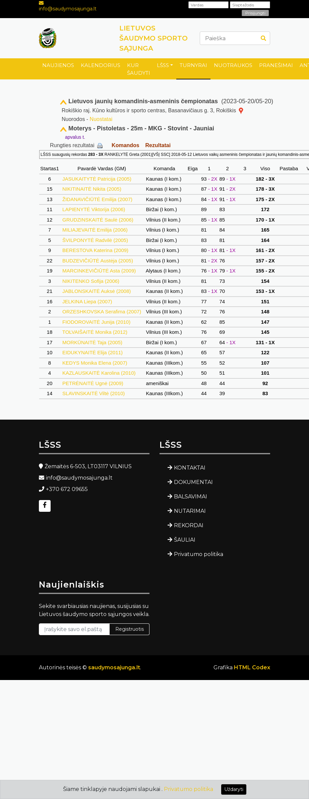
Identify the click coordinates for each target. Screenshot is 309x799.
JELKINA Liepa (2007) (87, 301)
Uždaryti (233, 789)
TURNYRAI (193, 65)
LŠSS (163, 65)
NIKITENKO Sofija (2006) (91, 281)
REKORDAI (188, 525)
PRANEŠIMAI (276, 65)
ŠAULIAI (184, 540)
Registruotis (129, 629)
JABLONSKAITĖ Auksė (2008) (96, 291)
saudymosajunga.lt (114, 667)
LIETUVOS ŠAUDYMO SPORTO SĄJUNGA (153, 38)
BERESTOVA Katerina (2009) (95, 250)
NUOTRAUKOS (233, 65)
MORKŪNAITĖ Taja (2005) (92, 342)
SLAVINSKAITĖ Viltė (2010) (93, 393)
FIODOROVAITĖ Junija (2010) (96, 322)
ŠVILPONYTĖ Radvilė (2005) (95, 240)
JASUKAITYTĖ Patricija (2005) (97, 179)
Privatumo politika (198, 554)
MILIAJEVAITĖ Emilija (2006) (95, 230)
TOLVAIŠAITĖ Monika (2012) (95, 332)
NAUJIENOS (58, 65)
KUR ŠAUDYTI (138, 69)
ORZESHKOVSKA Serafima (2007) (101, 311)
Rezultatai (158, 145)
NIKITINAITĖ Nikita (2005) (92, 189)
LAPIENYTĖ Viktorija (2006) (94, 209)
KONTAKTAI (189, 468)
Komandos (125, 145)
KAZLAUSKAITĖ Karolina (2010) (99, 373)
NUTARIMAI (190, 511)
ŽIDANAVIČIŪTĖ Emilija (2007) (97, 199)
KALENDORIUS (100, 65)
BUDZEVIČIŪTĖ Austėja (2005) (97, 260)
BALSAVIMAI (190, 496)
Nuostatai (101, 119)
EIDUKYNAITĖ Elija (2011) (92, 352)
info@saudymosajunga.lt (68, 9)
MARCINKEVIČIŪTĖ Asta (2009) (99, 270)
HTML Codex (252, 667)
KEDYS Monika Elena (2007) (95, 363)
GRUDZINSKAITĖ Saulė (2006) (98, 220)
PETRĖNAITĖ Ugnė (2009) (93, 383)
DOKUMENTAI (193, 482)
